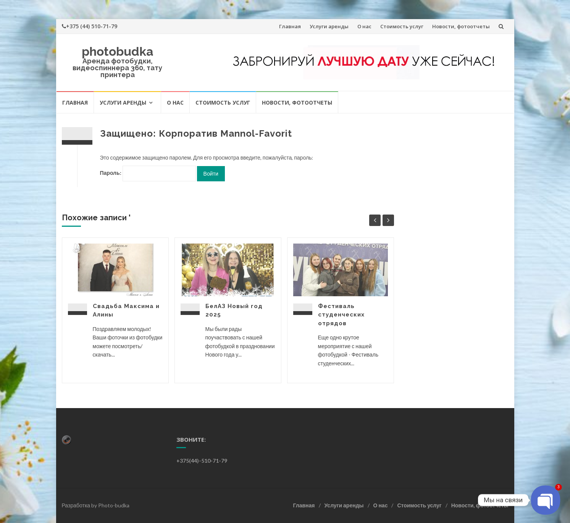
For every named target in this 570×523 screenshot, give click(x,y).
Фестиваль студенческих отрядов (341, 315)
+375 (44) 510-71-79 (89, 26)
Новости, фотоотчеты (461, 26)
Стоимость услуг (401, 26)
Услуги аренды (329, 26)
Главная (290, 26)
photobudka (117, 51)
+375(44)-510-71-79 (201, 460)
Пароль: (148, 173)
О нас (364, 26)
